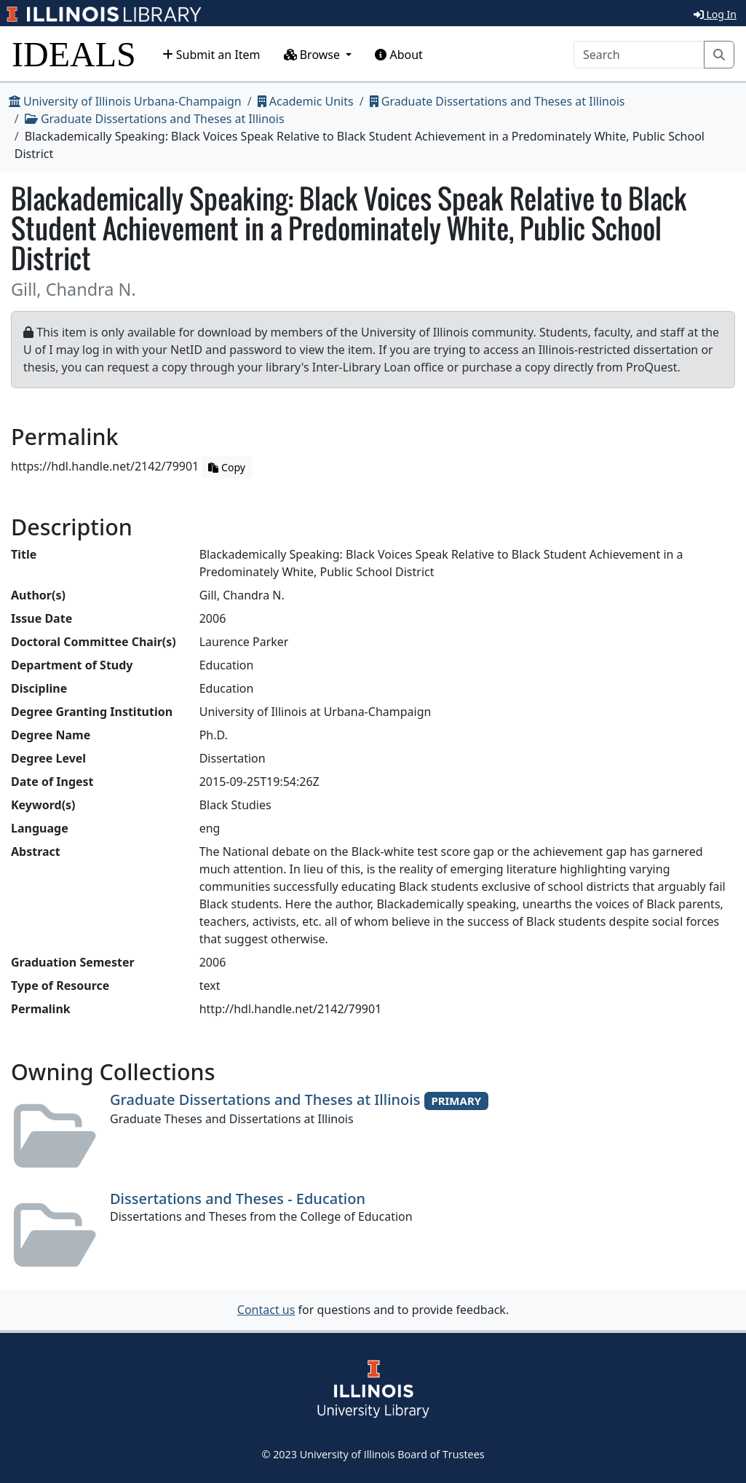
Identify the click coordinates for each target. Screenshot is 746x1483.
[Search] (639, 54)
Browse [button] (314, 55)
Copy (226, 467)
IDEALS (74, 54)
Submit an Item (211, 55)
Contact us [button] (266, 1310)
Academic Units (306, 101)
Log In (715, 14)
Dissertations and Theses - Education (237, 1198)
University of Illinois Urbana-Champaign (125, 101)
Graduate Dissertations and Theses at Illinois (497, 101)
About (399, 55)
